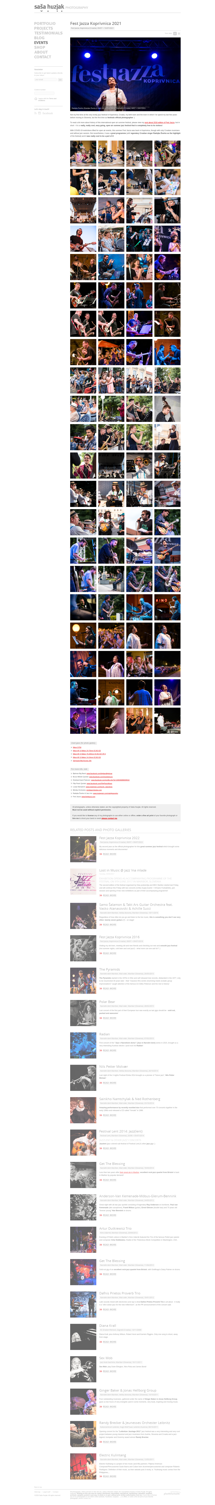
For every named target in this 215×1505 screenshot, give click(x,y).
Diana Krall (107, 1325)
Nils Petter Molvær (113, 1066)
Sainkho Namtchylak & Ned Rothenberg (129, 1099)
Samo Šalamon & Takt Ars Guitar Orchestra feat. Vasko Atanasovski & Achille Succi (136, 906)
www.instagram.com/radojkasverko (105, 793)
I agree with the (47, 99)
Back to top (38, 1487)
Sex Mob (105, 1358)
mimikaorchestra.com (94, 789)
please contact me (85, 1498)
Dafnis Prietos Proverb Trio (119, 1293)
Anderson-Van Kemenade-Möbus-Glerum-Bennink (137, 1196)
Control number (40, 89)
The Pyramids (109, 969)
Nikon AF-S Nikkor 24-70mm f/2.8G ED (87, 750)
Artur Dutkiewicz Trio (115, 1228)
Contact (55, 1491)
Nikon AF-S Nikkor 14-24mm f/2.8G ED (87, 757)
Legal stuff (46, 1491)
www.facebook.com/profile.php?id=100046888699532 (110, 779)
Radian (104, 1034)
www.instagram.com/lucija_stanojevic (99, 786)
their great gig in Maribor (129, 1172)
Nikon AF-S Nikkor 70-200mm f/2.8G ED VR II (89, 753)
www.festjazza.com (88, 796)
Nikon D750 (77, 747)
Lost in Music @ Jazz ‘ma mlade (122, 870)
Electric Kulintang (112, 1455)
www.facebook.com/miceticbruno (101, 776)
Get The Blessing (112, 1163)
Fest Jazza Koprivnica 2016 (119, 937)
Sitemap (37, 1491)
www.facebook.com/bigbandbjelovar (99, 773)
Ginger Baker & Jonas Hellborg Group (127, 1390)
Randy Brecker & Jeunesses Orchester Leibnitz (134, 1422)
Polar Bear (107, 1001)
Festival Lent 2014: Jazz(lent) (121, 1131)
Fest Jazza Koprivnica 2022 (119, 838)
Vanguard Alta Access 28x (82, 760)
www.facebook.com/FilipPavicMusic (99, 783)
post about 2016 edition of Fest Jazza (159, 122)
